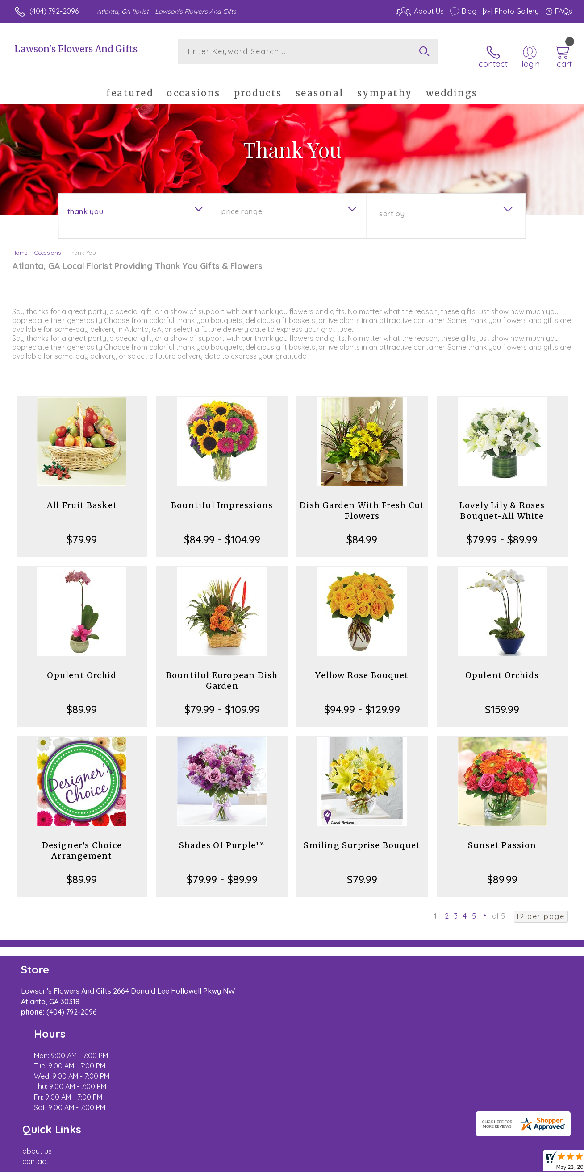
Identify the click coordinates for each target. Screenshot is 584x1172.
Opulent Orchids (502, 667)
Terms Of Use (375, 1163)
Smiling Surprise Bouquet (362, 837)
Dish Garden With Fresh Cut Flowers (362, 502)
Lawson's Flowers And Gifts (76, 48)
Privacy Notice (427, 1163)
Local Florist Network (491, 1163)
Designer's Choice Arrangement (82, 842)
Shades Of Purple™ (222, 837)
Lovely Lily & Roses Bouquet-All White (502, 502)
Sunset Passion (502, 837)
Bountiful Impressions (222, 497)
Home (20, 244)
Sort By (392, 205)
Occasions (47, 244)
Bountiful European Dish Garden (222, 672)
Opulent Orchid (82, 667)
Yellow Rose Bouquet (362, 667)
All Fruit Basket (82, 497)
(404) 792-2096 (54, 11)
